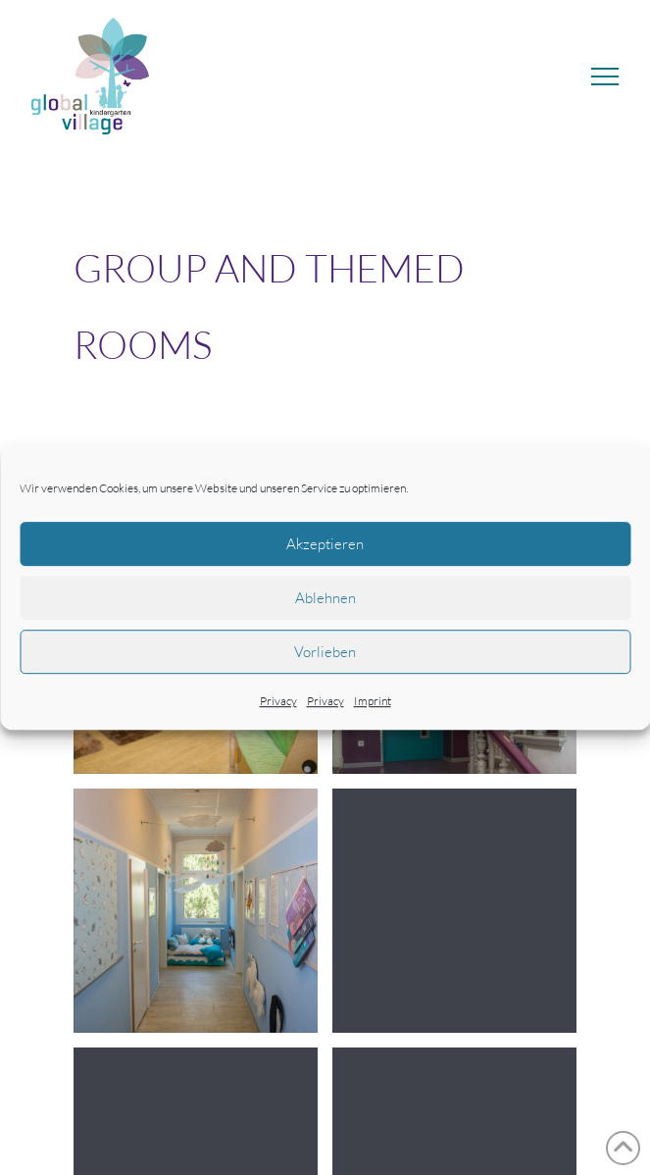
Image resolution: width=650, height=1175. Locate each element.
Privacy (278, 700)
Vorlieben (325, 651)
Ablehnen (325, 597)
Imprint (372, 700)
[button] (605, 76)
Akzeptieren (325, 544)
